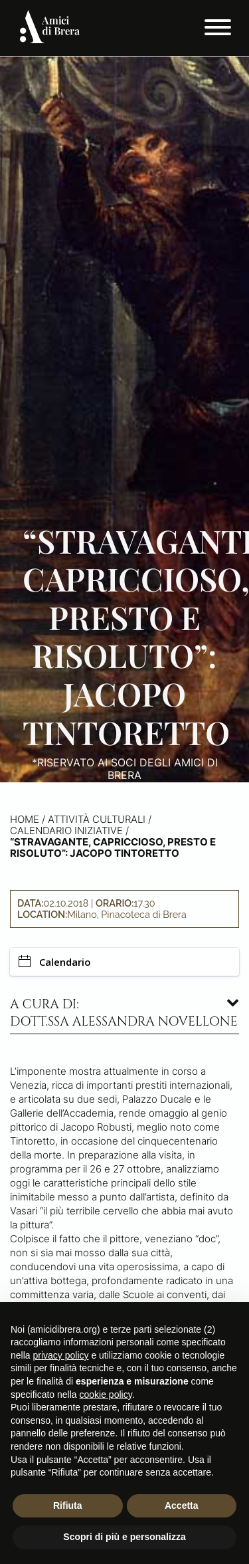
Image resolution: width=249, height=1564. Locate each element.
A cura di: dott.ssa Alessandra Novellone (124, 1013)
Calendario (55, 961)
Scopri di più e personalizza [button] (124, 1536)
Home (24, 819)
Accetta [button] (182, 1505)
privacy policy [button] (60, 1355)
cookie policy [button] (106, 1394)
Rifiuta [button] (67, 1505)
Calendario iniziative (66, 830)
